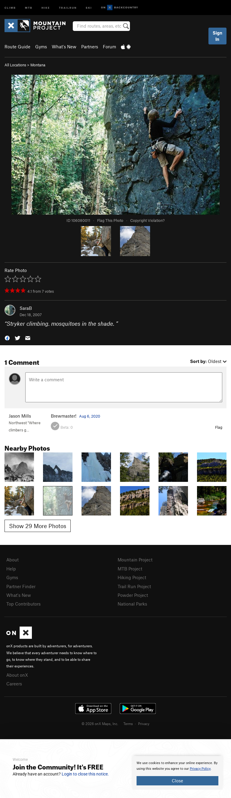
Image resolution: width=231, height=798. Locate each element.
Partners (89, 46)
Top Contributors (23, 603)
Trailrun (68, 7)
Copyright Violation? (147, 220)
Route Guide (17, 46)
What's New (64, 46)
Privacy (143, 723)
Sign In (217, 36)
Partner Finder (20, 586)
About (12, 559)
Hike (46, 7)
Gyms (41, 46)
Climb (10, 7)
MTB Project (130, 568)
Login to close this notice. (85, 774)
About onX (17, 675)
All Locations (15, 64)
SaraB (26, 308)
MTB (28, 7)
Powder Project (133, 595)
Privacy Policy (200, 769)
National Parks (132, 603)
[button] (7, 337)
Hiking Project (132, 577)
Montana (37, 64)
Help (11, 568)
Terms (128, 723)
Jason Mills (20, 416)
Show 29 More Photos (37, 525)
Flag (218, 427)
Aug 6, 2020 (89, 416)
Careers (14, 683)
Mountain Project (135, 559)
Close (177, 780)
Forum (109, 46)
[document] (177, 772)
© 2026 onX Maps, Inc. (100, 723)
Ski (89, 7)
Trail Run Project (134, 586)
